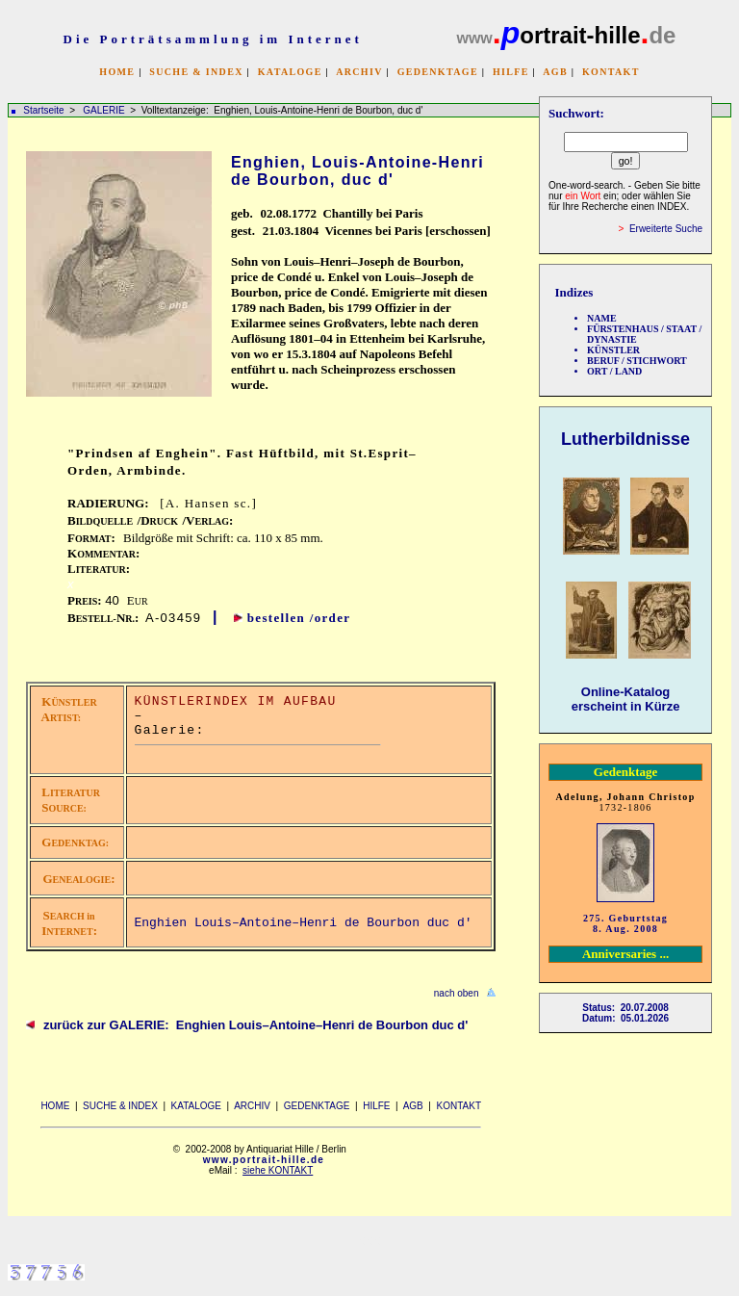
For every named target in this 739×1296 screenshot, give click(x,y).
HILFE (511, 71)
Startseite (43, 110)
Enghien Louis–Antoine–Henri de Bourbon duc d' (303, 923)
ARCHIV (359, 71)
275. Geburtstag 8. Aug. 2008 (625, 923)
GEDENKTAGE (437, 71)
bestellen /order (299, 617)
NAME (602, 318)
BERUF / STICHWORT (637, 360)
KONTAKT (611, 71)
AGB (555, 71)
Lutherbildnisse (625, 439)
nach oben (456, 993)
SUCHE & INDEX (195, 71)
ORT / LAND (614, 371)
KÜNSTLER (613, 350)
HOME (117, 71)
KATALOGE (290, 71)
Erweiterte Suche (665, 228)
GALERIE (105, 110)
